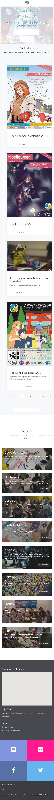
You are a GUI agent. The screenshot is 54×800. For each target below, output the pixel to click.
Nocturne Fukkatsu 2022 (25, 373)
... (39, 396)
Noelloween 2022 (20, 224)
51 (44, 396)
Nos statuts (6, 790)
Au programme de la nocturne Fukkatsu (28, 280)
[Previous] (4, 396)
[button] (27, 687)
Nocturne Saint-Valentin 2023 (28, 136)
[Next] (50, 396)
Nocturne (12, 293)
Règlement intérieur (8, 784)
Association (13, 144)
